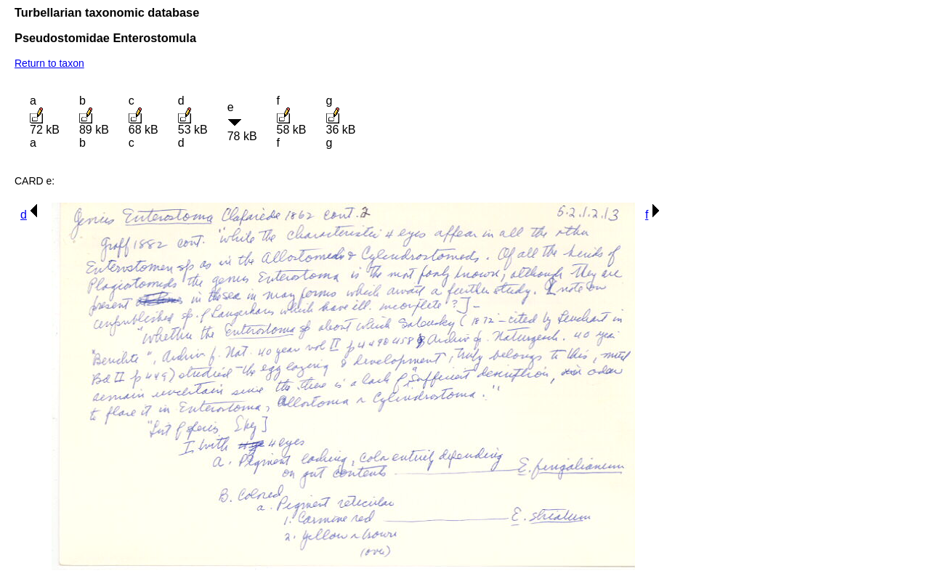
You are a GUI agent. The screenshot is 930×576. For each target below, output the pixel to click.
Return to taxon (49, 63)
